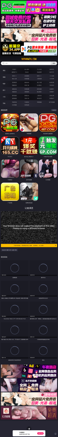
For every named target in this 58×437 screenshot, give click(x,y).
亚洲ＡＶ (14, 76)
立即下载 (40, 433)
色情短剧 (27, 105)
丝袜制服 (27, 78)
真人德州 (27, 69)
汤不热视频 (52, 102)
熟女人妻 (14, 78)
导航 (4, 103)
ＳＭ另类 (52, 78)
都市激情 (14, 95)
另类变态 (52, 85)
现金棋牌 (39, 72)
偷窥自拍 (14, 89)
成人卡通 (39, 82)
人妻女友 (39, 95)
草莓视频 (39, 102)
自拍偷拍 (27, 76)
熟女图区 (39, 92)
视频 (4, 77)
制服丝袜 (14, 85)
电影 (4, 84)
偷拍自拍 (27, 82)
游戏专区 (52, 69)
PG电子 (14, 69)
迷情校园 (14, 98)
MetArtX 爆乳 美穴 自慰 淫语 (9, 250)
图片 (4, 90)
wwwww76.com (29, 59)
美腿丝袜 (14, 92)
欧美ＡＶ (39, 76)
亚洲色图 (27, 89)
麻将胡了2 (14, 72)
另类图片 (52, 92)
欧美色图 (39, 89)
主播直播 (39, 78)
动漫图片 (52, 89)
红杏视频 (14, 105)
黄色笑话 (39, 98)
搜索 (54, 63)
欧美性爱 (52, 82)
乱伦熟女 (39, 85)
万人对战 (39, 69)
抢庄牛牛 (52, 72)
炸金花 (27, 72)
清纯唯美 (27, 92)
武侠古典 (52, 95)
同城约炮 (14, 102)
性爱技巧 (52, 98)
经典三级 (27, 85)
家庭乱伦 (27, 95)
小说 (4, 97)
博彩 (4, 70)
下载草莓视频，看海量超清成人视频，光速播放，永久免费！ (35, 245)
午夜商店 (27, 102)
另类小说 (27, 98)
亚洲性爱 (14, 82)
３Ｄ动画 (52, 76)
